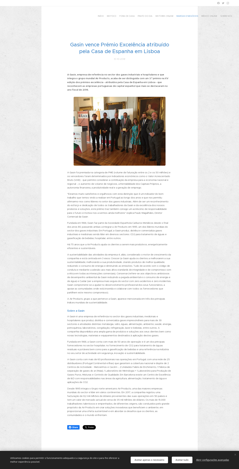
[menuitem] (210, 16)
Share (73, 427)
